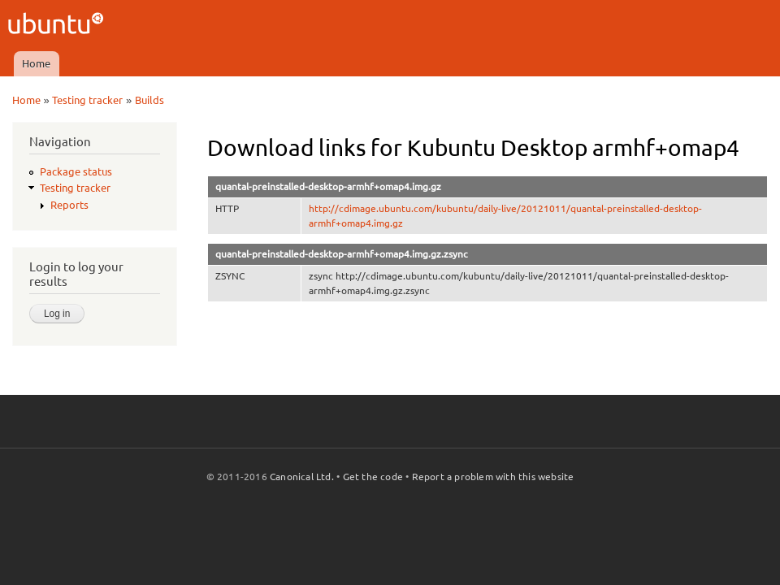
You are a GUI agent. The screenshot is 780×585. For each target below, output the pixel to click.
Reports (69, 204)
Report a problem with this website (493, 476)
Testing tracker (87, 100)
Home (36, 63)
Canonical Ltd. (302, 476)
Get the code (373, 476)
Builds (149, 100)
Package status (76, 171)
